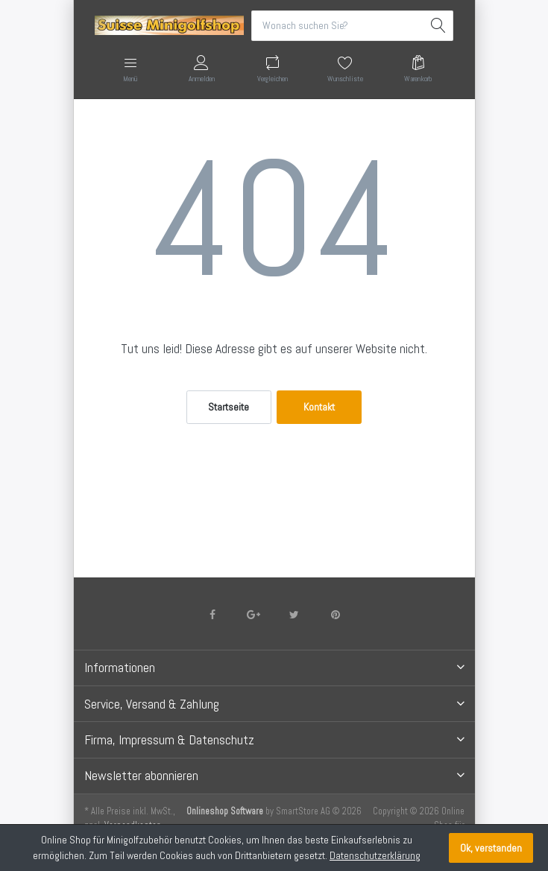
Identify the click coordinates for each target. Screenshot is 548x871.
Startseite (228, 407)
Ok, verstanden (491, 848)
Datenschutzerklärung (375, 855)
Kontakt (319, 407)
